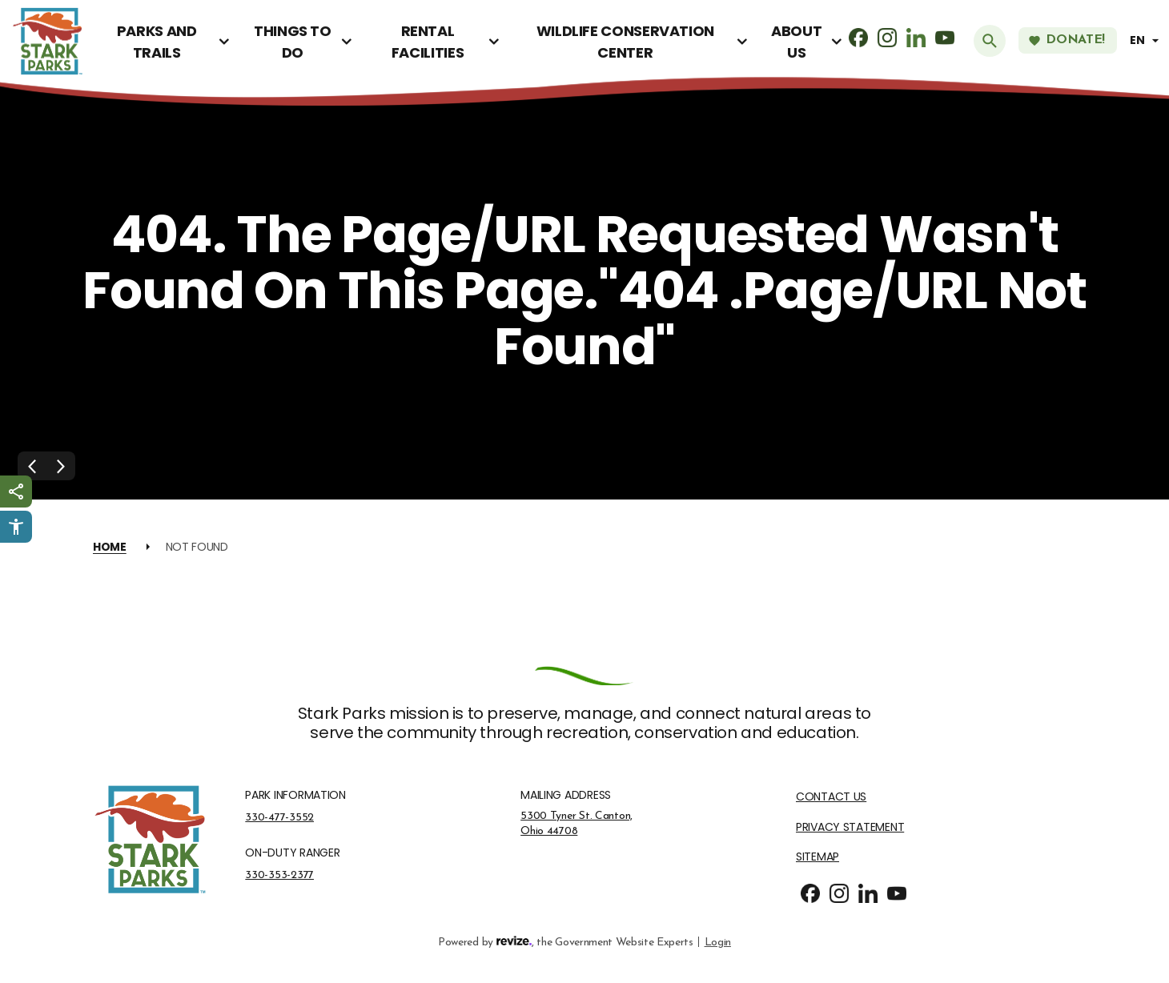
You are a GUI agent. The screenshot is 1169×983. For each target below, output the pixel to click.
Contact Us (831, 796)
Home (110, 547)
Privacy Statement (850, 827)
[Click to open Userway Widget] (16, 527)
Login (718, 941)
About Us (796, 41)
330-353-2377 (279, 875)
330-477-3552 (279, 817)
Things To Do (292, 41)
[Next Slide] (60, 465)
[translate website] (1146, 40)
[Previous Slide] (32, 465)
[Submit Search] (990, 41)
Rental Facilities (428, 41)
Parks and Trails (157, 41)
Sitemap (817, 857)
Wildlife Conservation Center (625, 41)
